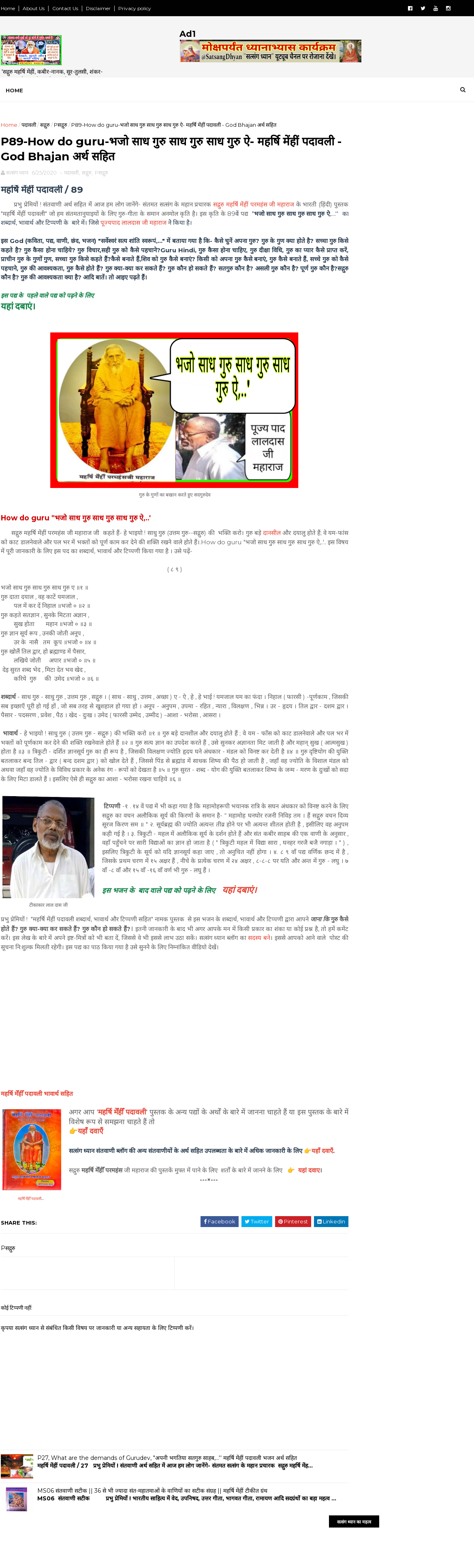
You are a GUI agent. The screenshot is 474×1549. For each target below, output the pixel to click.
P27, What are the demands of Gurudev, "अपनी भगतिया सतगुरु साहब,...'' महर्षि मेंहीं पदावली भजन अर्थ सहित (166, 1489)
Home (7, 8)
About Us (33, 8)
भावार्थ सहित (36, 1124)
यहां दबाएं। (238, 911)
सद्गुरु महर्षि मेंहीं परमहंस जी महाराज (249, 208)
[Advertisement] (401, 293)
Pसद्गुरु (59, 124)
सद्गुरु (44, 124)
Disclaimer (97, 8)
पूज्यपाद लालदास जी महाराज (195, 226)
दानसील (269, 537)
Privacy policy (133, 8)
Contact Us (64, 8)
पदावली (28, 124)
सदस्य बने (20, 968)
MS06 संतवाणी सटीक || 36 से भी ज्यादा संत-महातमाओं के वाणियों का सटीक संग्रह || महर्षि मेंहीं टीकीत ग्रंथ (151, 1522)
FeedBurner (420, 427)
